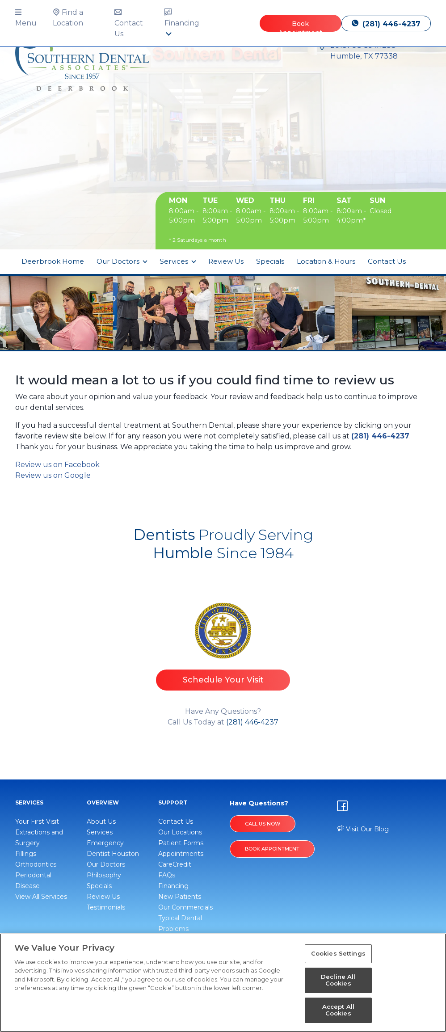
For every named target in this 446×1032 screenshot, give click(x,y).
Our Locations (180, 832)
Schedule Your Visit (223, 680)
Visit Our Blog (363, 829)
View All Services (41, 897)
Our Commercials (185, 907)
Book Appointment (300, 26)
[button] (30, 18)
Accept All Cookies (338, 1010)
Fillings (25, 854)
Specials (270, 261)
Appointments (180, 854)
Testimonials (106, 907)
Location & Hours (326, 261)
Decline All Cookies (338, 980)
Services (175, 261)
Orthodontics (35, 864)
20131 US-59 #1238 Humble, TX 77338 (364, 50)
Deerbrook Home (52, 261)
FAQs (166, 875)
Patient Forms (180, 843)
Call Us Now (262, 824)
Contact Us (387, 261)
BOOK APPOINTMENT (272, 849)
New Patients (179, 897)
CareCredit (174, 864)
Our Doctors (119, 261)
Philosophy (104, 875)
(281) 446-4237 (386, 24)
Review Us (226, 261)
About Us (101, 821)
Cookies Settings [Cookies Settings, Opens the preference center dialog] (338, 953)
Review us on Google (53, 475)
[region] (223, 982)
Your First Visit (37, 821)
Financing (173, 886)
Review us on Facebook (57, 464)
